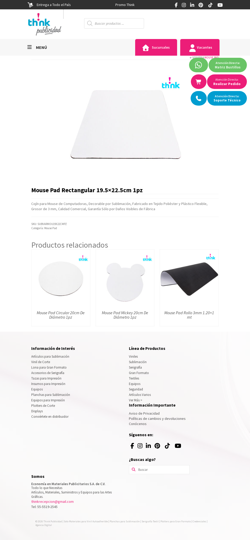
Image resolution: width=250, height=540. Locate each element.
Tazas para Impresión (46, 378)
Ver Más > (135, 400)
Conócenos (138, 423)
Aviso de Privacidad (144, 413)
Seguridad (136, 389)
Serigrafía (135, 367)
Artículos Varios (140, 395)
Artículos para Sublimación (50, 356)
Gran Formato (139, 373)
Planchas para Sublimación (50, 395)
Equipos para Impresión (48, 400)
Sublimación (138, 362)
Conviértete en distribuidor (49, 416)
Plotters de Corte (43, 405)
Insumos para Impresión (48, 384)
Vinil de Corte (40, 362)
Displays (37, 411)
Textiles (134, 378)
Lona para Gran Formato (49, 367)
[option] (125, 4)
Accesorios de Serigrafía (47, 373)
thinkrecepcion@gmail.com (52, 501)
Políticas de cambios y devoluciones (157, 418)
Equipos (37, 389)
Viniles (133, 356)
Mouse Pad (211, 57)
